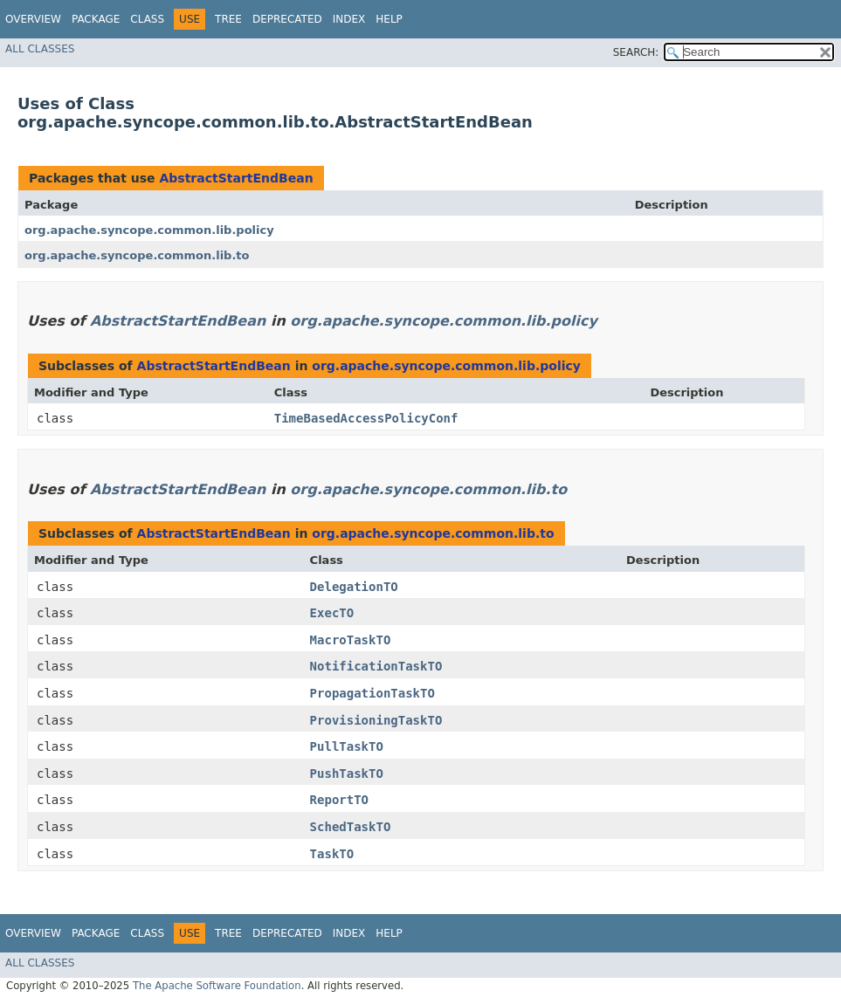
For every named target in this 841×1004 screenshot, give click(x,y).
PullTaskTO (346, 746)
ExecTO (332, 613)
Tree (228, 19)
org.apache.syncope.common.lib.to (136, 255)
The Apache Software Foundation (217, 986)
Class (147, 19)
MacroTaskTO (350, 640)
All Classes (39, 49)
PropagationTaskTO (372, 693)
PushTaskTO (346, 774)
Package (96, 19)
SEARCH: (636, 52)
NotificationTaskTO (376, 666)
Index (349, 19)
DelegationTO (354, 587)
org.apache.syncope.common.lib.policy (149, 230)
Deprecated (287, 19)
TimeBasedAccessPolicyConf (366, 418)
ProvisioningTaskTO (376, 720)
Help (389, 19)
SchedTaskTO (350, 827)
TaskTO (332, 854)
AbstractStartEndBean (236, 178)
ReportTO (339, 800)
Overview (33, 19)
